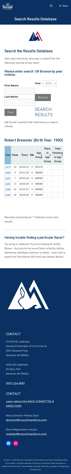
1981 (8, 178)
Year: (38, 83)
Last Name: (11, 96)
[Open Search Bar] (51, 6)
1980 (8, 172)
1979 (8, 167)
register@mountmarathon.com (26, 433)
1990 (8, 195)
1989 (8, 189)
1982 (8, 184)
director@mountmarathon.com (26, 419)
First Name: (11, 85)
